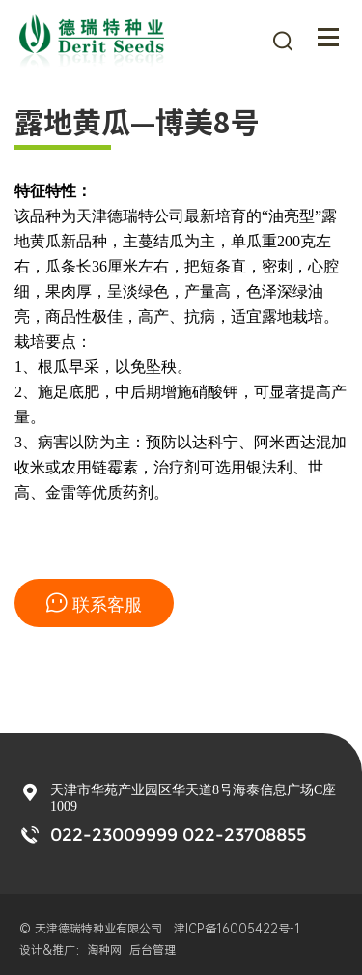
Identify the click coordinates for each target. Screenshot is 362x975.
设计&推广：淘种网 (70, 950)
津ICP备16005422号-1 (241, 928)
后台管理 (152, 950)
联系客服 (94, 603)
